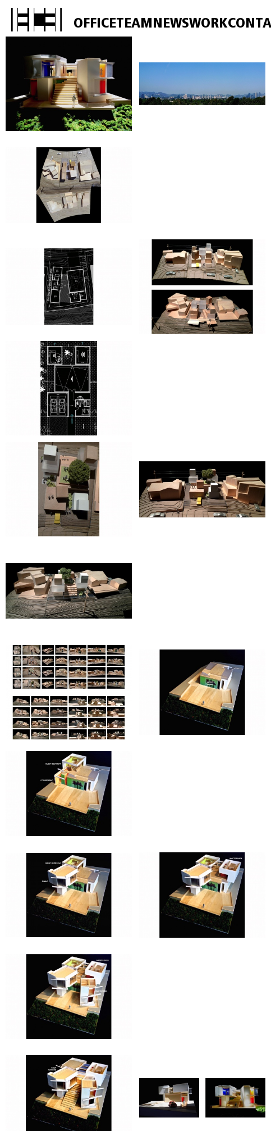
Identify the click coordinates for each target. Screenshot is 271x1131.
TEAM (134, 24)
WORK (208, 24)
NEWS (171, 24)
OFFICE (95, 24)
